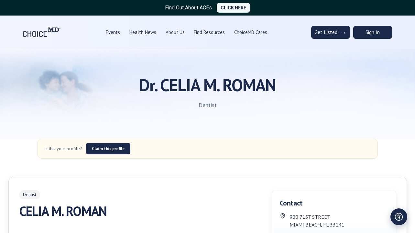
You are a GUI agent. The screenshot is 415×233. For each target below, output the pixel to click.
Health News (142, 32)
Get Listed (330, 32)
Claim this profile (108, 148)
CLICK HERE (233, 7)
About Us (175, 32)
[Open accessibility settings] (398, 216)
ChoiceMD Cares (250, 32)
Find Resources (209, 32)
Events (113, 32)
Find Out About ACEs (188, 8)
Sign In (373, 32)
